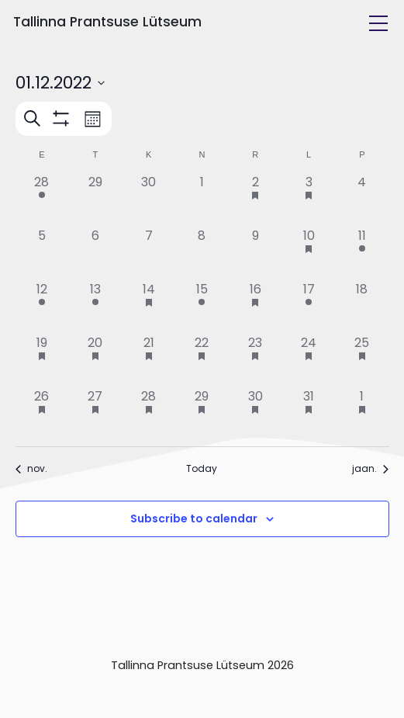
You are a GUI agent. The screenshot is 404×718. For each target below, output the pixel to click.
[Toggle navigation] (378, 23)
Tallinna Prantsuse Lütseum (107, 21)
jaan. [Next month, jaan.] (370, 469)
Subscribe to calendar (193, 518)
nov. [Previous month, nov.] (31, 469)
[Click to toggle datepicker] (60, 82)
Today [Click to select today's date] (201, 469)
